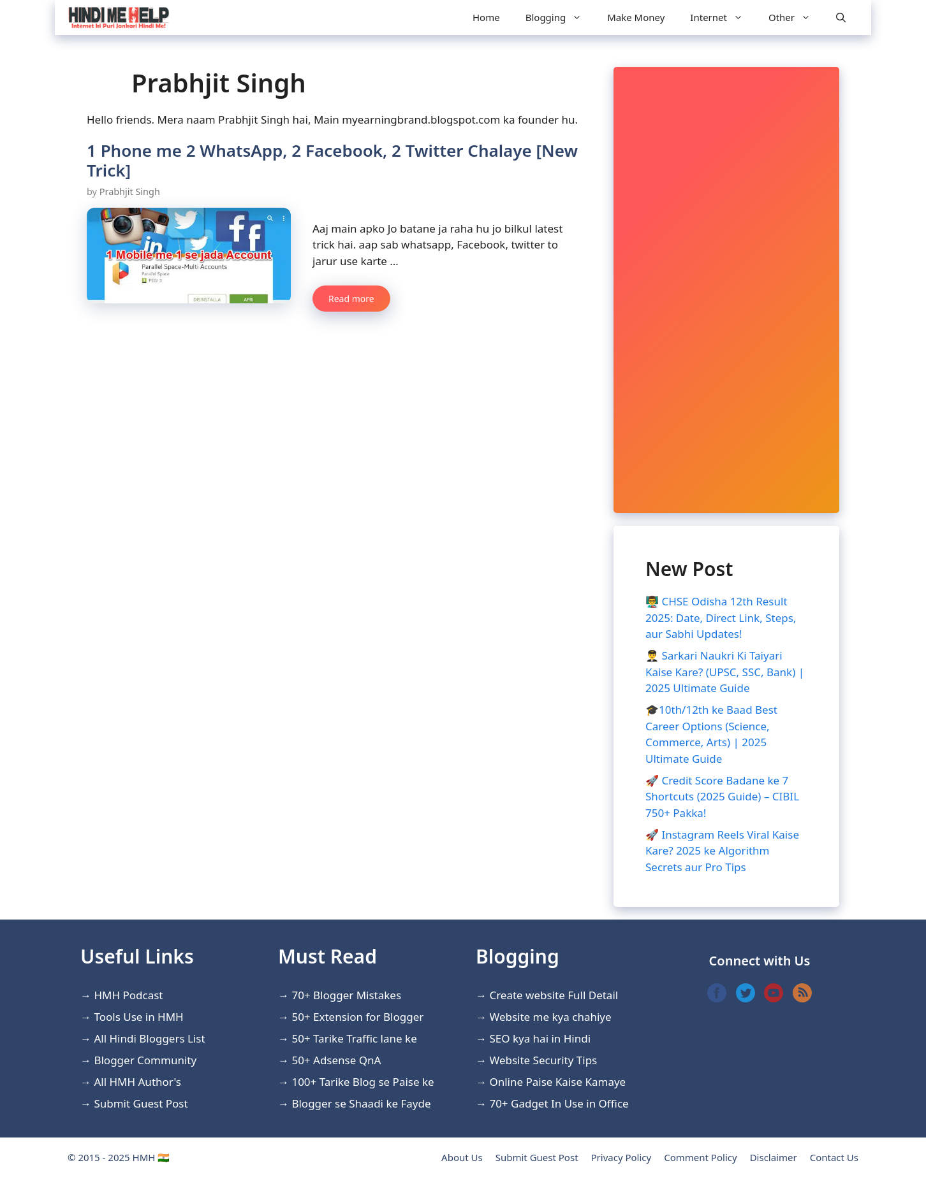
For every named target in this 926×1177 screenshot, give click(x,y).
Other (795, 17)
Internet (723, 17)
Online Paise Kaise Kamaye (557, 1081)
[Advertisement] (726, 290)
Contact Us (834, 1157)
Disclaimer (773, 1157)
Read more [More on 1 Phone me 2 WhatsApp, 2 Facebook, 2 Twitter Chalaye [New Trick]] (351, 298)
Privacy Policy (621, 1157)
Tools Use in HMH (138, 1016)
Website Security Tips (543, 1060)
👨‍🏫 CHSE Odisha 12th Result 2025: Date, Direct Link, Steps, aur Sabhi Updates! (720, 617)
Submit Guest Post (140, 1103)
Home (486, 17)
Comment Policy (700, 1157)
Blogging (560, 17)
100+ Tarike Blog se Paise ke (362, 1081)
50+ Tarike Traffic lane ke (353, 1038)
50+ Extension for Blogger (357, 1016)
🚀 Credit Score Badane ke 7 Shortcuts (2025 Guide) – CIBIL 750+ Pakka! (722, 796)
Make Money (636, 17)
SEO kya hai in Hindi (540, 1038)
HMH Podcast (128, 995)
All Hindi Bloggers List (149, 1038)
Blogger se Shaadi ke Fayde (360, 1103)
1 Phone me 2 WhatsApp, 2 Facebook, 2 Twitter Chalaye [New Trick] (332, 160)
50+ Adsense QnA (336, 1060)
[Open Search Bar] (840, 17)
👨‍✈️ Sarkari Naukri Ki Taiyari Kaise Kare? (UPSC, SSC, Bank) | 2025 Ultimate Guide (724, 671)
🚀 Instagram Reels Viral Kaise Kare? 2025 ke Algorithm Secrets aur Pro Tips (722, 850)
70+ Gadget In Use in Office (558, 1103)
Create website (526, 995)
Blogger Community (145, 1060)
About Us (462, 1157)
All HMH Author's (137, 1081)
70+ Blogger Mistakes (346, 995)
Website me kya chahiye (550, 1016)
